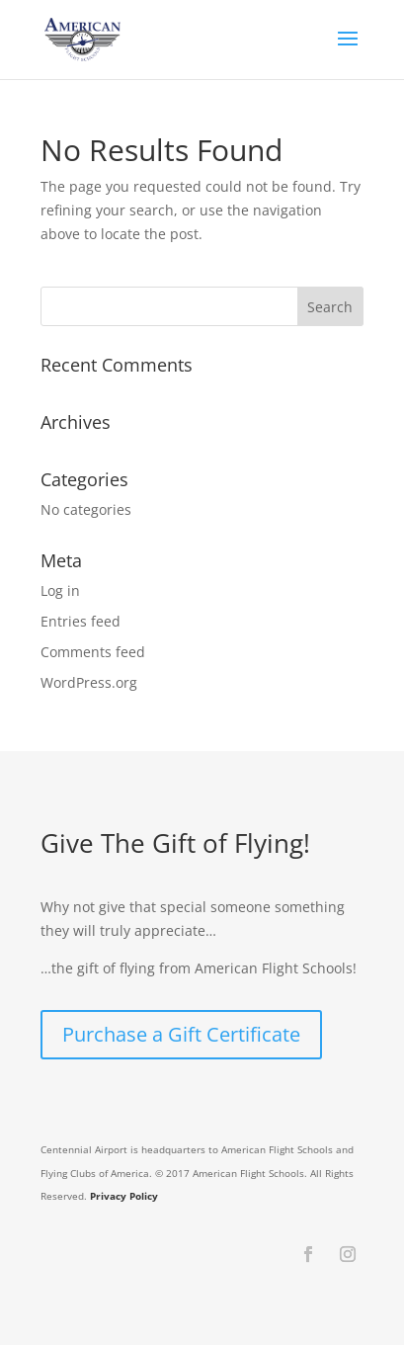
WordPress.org (88, 682)
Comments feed (92, 651)
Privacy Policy (124, 1196)
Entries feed (80, 621)
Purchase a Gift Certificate (181, 1034)
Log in (60, 590)
